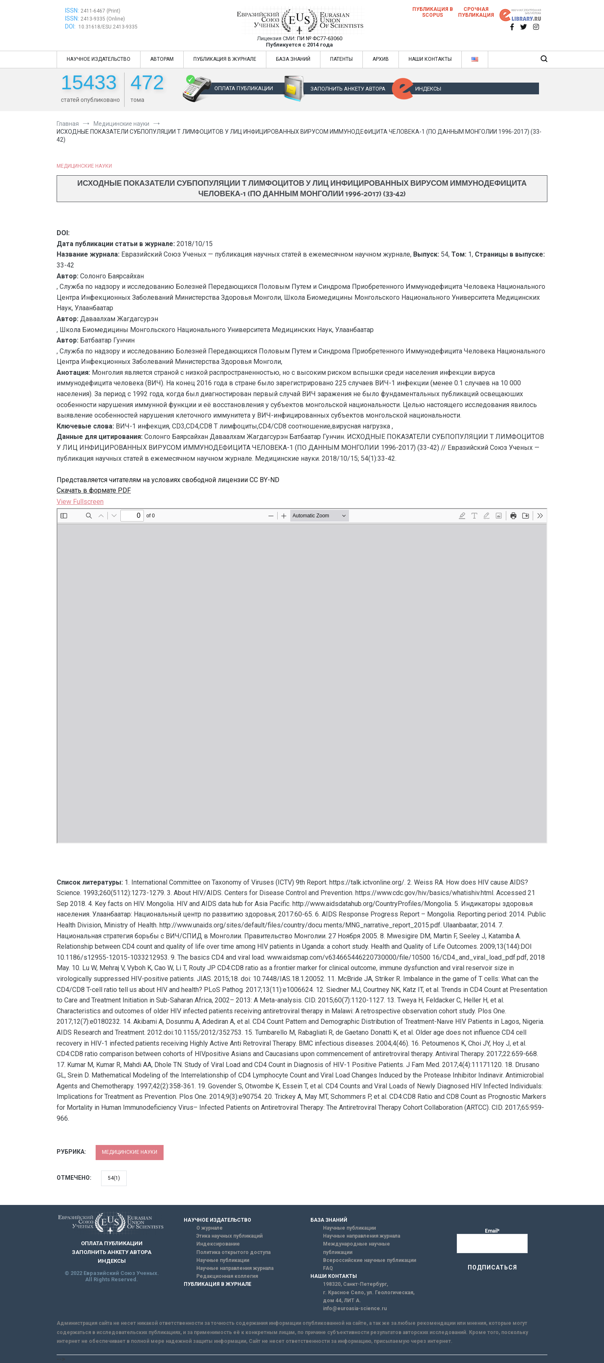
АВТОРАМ (162, 59)
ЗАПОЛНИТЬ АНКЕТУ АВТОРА (347, 89)
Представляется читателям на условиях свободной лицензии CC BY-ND (168, 480)
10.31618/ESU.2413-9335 (108, 27)
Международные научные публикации (356, 1248)
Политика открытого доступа (233, 1252)
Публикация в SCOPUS (432, 12)
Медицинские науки (84, 166)
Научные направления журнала (234, 1268)
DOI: (71, 26)
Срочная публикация (476, 12)
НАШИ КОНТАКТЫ (430, 59)
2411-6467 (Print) (100, 11)
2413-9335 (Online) (103, 19)
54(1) (114, 1178)
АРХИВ (380, 59)
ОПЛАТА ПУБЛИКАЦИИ (243, 88)
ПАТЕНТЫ (341, 59)
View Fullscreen (80, 502)
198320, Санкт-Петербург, (355, 1284)
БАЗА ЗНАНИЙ (293, 59)
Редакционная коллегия (227, 1276)
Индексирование (218, 1244)
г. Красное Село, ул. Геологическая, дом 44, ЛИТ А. (368, 1296)
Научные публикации (222, 1260)
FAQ (328, 1268)
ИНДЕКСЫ (428, 89)
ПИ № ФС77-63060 (319, 38)
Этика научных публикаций (229, 1236)
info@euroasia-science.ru (355, 1308)
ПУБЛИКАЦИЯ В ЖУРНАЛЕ (224, 59)
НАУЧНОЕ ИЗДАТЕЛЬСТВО (98, 59)
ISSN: (72, 10)
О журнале (209, 1228)
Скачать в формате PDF (94, 490)
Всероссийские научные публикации (369, 1260)
